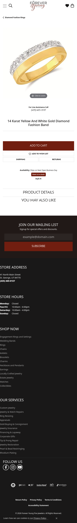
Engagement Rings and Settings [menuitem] (15, 336)
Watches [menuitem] (4, 381)
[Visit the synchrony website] (61, 485)
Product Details (38, 192)
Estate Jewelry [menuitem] (7, 377)
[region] (38, 63)
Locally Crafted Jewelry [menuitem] (11, 373)
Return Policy (21, 500)
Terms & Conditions (53, 500)
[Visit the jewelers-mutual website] (42, 485)
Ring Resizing (6, 416)
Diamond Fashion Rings (15, 17)
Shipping (20, 159)
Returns (56, 159)
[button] (10, 6)
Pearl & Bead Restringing (12, 448)
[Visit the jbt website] (31, 485)
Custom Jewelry (7, 407)
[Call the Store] (7, 280)
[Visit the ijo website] (22, 485)
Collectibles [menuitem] (5, 385)
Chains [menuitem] (3, 349)
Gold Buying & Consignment (14, 424)
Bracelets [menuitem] (4, 357)
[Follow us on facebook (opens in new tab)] (6, 467)
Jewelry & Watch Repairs (12, 411)
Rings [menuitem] (2, 345)
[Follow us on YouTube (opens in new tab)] (20, 467)
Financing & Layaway (10, 432)
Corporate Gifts (7, 436)
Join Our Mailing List (38, 225)
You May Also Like (38, 200)
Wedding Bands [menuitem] (7, 340)
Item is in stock (38, 174)
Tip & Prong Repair (9, 440)
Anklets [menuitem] (3, 353)
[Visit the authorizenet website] (13, 485)
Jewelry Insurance (8, 428)
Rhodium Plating (8, 452)
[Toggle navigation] (4, 6)
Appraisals (5, 420)
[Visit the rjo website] (52, 485)
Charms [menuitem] (4, 361)
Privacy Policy (36, 500)
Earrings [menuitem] (4, 369)
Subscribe (38, 246)
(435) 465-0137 (38, 110)
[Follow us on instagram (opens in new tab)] (13, 467)
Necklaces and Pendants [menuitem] (12, 365)
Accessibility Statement (38, 505)
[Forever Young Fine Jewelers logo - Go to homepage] (39, 6)
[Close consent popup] (56, 518)
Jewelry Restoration (9, 444)
